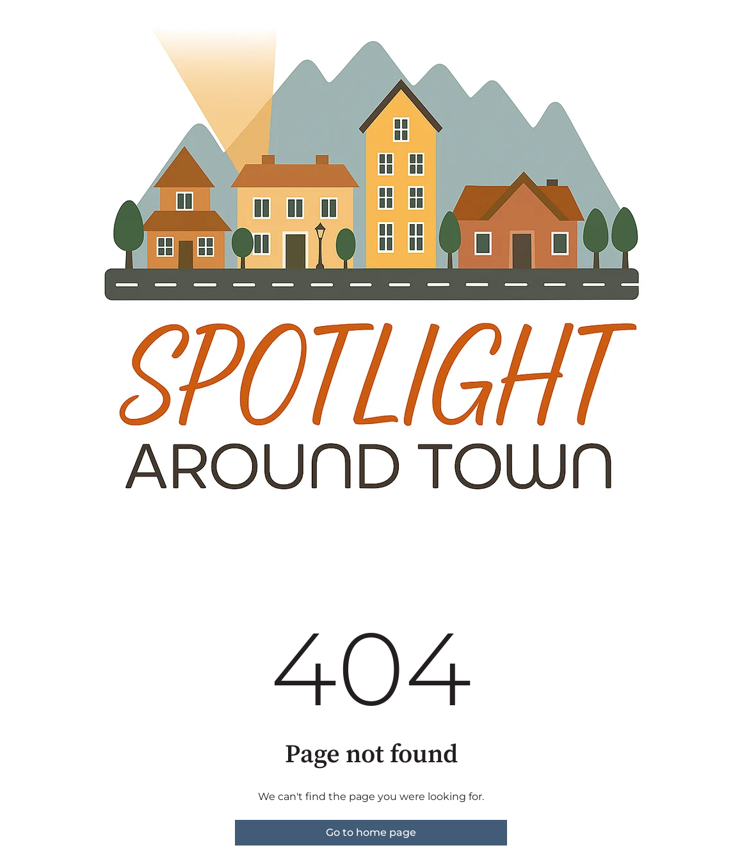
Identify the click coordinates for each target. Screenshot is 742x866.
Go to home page (371, 832)
